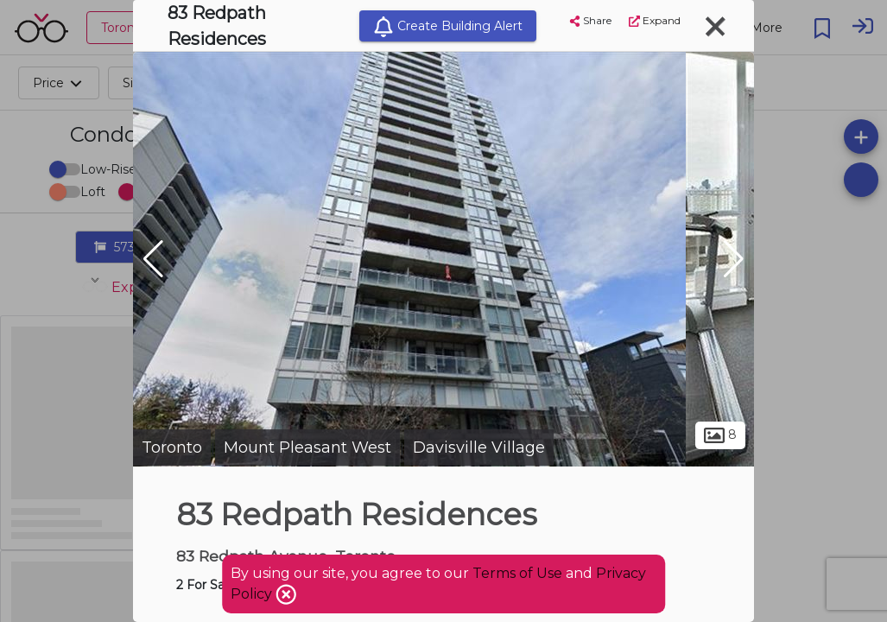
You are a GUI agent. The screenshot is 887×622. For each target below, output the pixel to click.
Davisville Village (479, 447)
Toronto (172, 447)
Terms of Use (517, 573)
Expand (655, 20)
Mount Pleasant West (307, 447)
